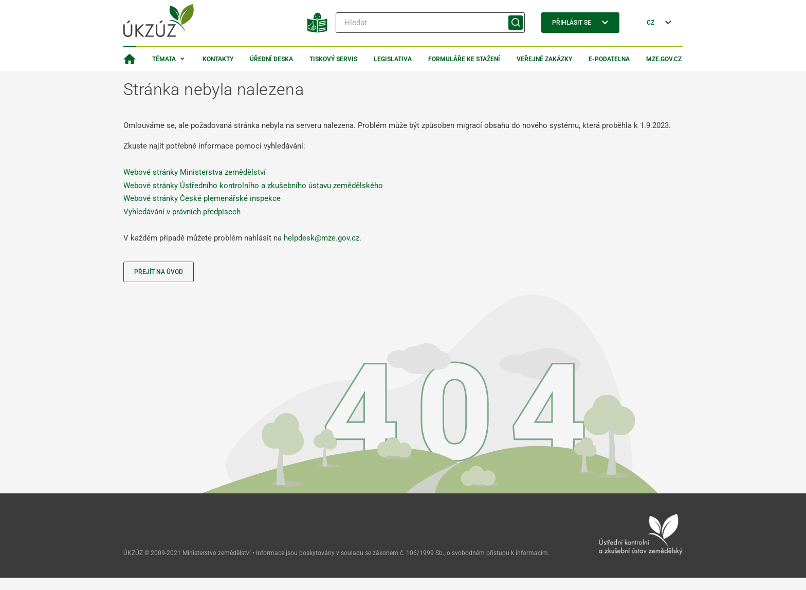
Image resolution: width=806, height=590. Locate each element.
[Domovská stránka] (129, 59)
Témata (164, 59)
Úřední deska (271, 59)
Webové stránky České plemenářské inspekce (202, 198)
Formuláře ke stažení (464, 59)
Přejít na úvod (158, 271)
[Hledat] (430, 22)
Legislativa (393, 59)
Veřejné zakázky (544, 59)
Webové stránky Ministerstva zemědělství (194, 172)
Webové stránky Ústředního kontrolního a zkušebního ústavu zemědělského (253, 185)
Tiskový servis (333, 59)
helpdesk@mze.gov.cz (321, 238)
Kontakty (218, 59)
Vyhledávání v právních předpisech (182, 211)
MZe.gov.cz (664, 59)
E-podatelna (609, 59)
